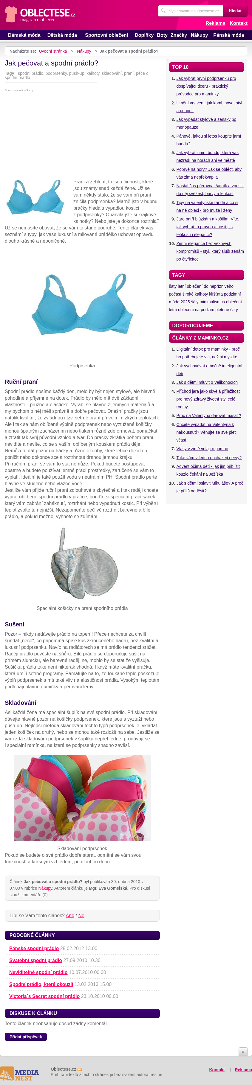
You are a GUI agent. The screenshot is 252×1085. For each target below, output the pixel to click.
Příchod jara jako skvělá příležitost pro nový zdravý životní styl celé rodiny (208, 399)
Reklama (215, 23)
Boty (162, 35)
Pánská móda (228, 35)
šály (195, 301)
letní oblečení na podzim (191, 309)
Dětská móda (62, 35)
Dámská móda (24, 35)
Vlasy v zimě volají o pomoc (202, 448)
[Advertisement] (82, 137)
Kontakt (239, 23)
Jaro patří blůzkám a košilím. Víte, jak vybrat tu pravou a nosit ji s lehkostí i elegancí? (208, 227)
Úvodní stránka (53, 51)
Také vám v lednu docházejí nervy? (209, 457)
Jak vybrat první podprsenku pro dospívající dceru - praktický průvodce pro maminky (206, 86)
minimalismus (212, 301)
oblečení (234, 301)
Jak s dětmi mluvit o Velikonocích (207, 382)
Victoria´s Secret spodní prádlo (44, 996)
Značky (179, 35)
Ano (70, 915)
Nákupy (199, 35)
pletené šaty (226, 309)
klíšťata (216, 294)
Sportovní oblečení (106, 35)
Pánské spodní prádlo (34, 948)
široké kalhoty (195, 294)
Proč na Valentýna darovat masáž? (209, 415)
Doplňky (144, 35)
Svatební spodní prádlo (35, 960)
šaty (173, 286)
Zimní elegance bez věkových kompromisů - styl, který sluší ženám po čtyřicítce (210, 251)
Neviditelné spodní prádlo (38, 972)
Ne (81, 915)
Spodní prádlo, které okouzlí (41, 984)
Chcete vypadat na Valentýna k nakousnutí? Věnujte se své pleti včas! (207, 432)
